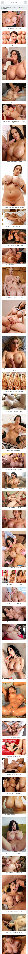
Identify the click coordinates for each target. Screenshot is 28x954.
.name (14, 2)
